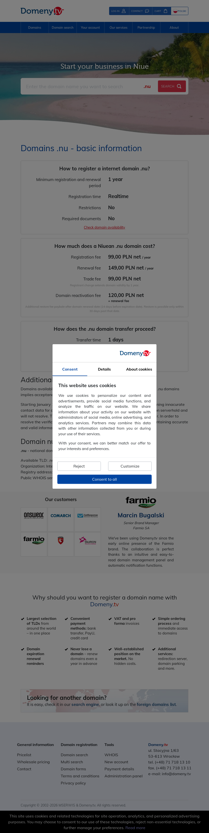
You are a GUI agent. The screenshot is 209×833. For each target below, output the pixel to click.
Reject (79, 466)
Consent (70, 369)
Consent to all (104, 479)
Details (104, 369)
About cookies (139, 369)
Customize (130, 466)
